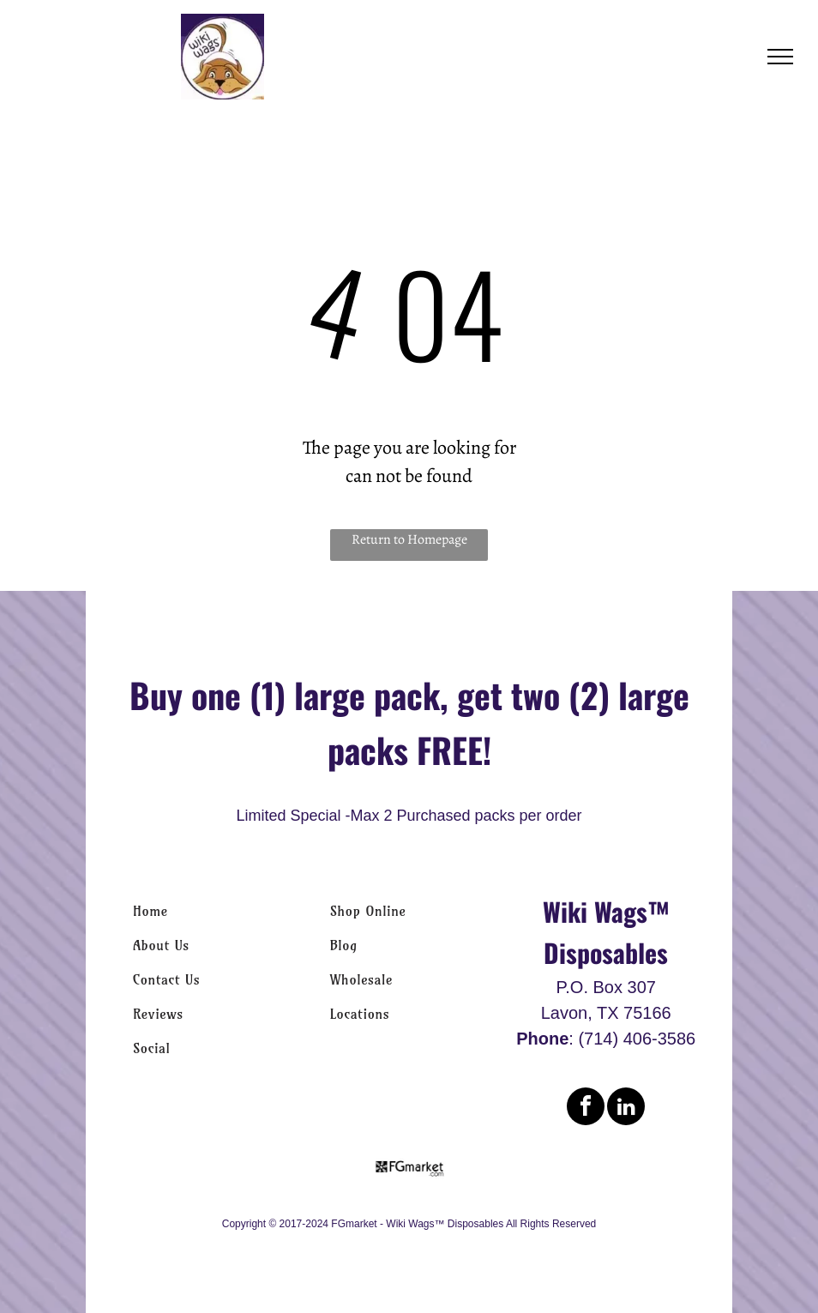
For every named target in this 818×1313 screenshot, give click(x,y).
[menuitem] (212, 911)
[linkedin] (626, 1108)
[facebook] (585, 1108)
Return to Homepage (409, 539)
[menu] (780, 56)
